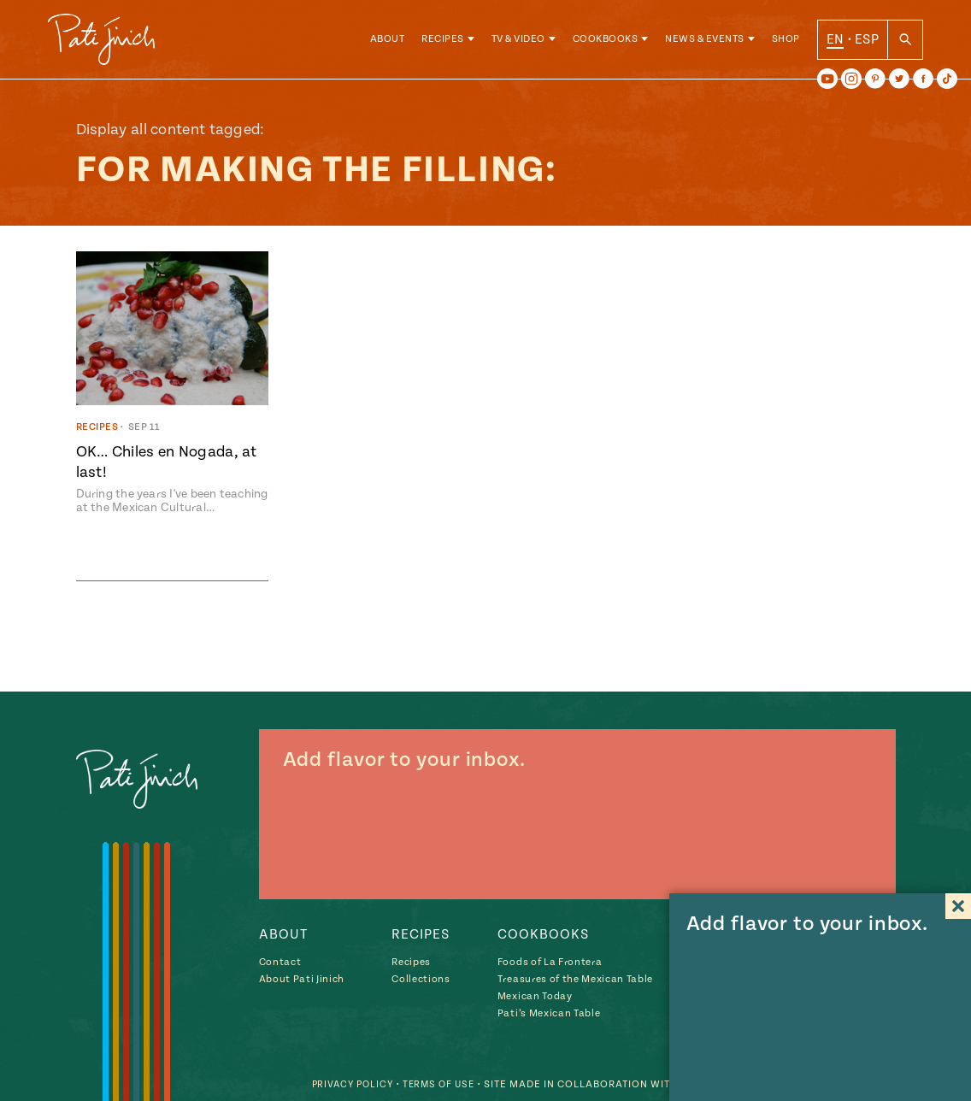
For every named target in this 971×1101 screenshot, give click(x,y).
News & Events (704, 42)
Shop (786, 42)
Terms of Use (434, 1084)
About (387, 42)
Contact (280, 962)
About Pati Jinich (301, 979)
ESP (867, 42)
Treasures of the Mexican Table (575, 979)
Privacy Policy (342, 1084)
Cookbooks (606, 42)
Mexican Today (535, 996)
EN (835, 42)
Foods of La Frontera (549, 962)
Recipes (442, 42)
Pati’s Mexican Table (548, 1013)
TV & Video (518, 42)
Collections (420, 979)
